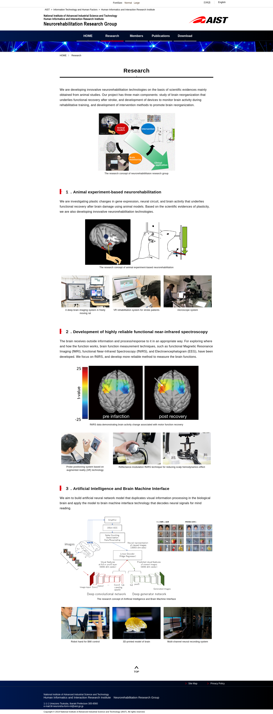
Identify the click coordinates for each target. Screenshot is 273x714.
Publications (161, 35)
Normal (128, 3)
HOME (88, 35)
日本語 (207, 2)
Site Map (192, 683)
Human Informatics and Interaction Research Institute (128, 9)
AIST (47, 9)
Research (112, 35)
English (222, 2)
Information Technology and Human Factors (75, 9)
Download (185, 35)
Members (136, 35)
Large (137, 3)
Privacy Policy (217, 683)
